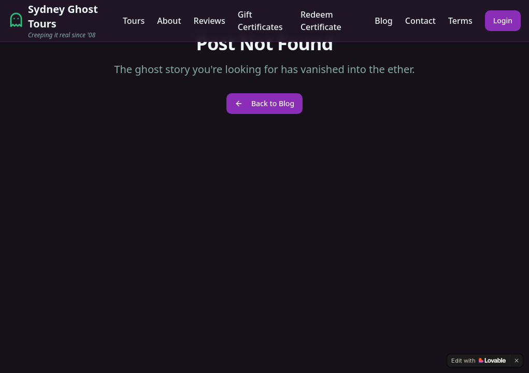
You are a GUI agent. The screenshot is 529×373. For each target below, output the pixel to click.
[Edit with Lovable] (478, 360)
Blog (383, 20)
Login (502, 20)
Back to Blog (264, 103)
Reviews (209, 20)
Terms (460, 20)
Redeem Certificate (321, 21)
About (169, 20)
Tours (134, 20)
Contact (420, 20)
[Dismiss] (516, 360)
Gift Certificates (260, 21)
